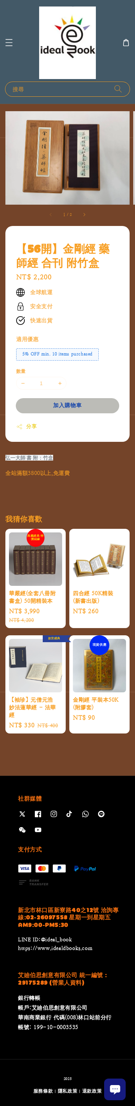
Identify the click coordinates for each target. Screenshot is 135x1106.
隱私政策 (68, 1091)
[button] (9, 43)
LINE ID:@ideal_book (45, 939)
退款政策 (92, 1091)
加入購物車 (67, 405)
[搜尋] (118, 89)
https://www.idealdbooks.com (55, 948)
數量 (21, 371)
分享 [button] (26, 426)
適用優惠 (27, 339)
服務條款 (43, 1091)
